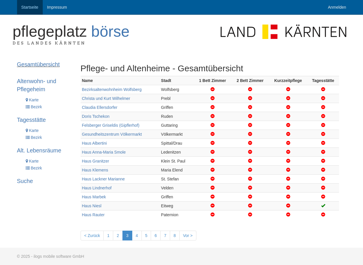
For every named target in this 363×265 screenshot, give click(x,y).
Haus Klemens (95, 170)
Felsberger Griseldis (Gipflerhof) (110, 125)
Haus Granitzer (95, 161)
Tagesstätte (31, 120)
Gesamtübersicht (38, 64)
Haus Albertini (94, 143)
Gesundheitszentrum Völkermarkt (112, 134)
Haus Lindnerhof (97, 188)
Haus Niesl (92, 206)
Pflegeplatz (71, 31)
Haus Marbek (94, 197)
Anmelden (337, 7)
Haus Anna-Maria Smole (104, 152)
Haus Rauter (93, 214)
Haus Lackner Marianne (103, 179)
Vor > (188, 235)
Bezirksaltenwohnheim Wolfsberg (112, 89)
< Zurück (92, 235)
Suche (25, 181)
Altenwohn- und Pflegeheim (36, 85)
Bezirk (34, 106)
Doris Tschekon (95, 116)
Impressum (57, 7)
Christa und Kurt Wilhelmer (106, 98)
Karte (32, 100)
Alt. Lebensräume (39, 150)
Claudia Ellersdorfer (100, 107)
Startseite (29, 7)
